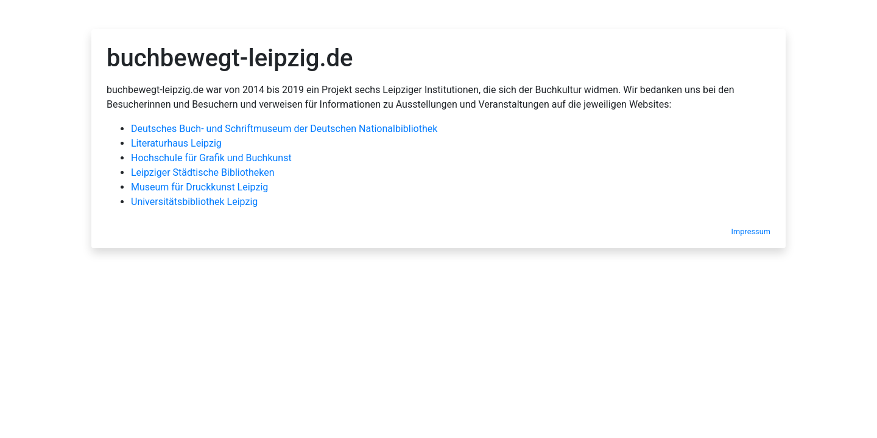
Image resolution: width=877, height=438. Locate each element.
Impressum (750, 231)
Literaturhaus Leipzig (176, 143)
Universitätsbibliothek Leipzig (194, 201)
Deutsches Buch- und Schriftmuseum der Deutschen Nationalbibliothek (284, 128)
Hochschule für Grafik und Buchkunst (211, 158)
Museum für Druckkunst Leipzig (199, 187)
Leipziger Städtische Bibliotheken (203, 172)
